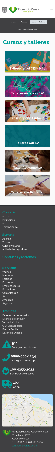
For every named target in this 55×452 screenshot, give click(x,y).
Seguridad (7, 303)
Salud (5, 296)
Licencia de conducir (13, 318)
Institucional (8, 220)
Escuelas (7, 279)
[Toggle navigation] (52, 10)
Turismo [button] (13, 22)
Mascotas (7, 275)
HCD (4, 223)
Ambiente (7, 300)
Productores (9, 289)
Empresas (7, 282)
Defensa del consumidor (15, 315)
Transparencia (10, 227)
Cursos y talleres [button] (38, 22)
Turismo (6, 242)
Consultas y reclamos (19, 257)
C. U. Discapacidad (12, 325)
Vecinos (6, 272)
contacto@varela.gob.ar (25, 445)
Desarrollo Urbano (12, 332)
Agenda (6, 238)
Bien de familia (10, 329)
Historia (6, 216)
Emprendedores (11, 286)
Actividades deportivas (14, 249)
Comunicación (10, 293)
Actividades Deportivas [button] (27, 29)
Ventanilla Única (11, 322)
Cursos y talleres (11, 245)
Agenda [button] (24, 22)
